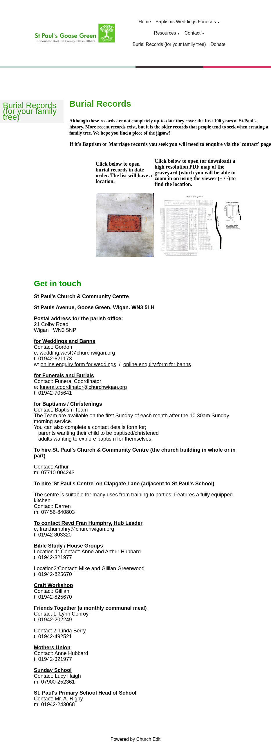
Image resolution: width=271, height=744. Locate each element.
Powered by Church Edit (136, 739)
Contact (192, 33)
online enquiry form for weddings (78, 364)
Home (144, 21)
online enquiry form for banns (157, 364)
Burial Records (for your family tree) (169, 44)
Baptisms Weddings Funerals (186, 21)
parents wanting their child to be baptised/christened (98, 433)
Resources (165, 33)
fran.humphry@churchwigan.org (77, 529)
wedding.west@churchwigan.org (77, 353)
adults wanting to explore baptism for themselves (94, 439)
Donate (218, 44)
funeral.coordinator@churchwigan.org (83, 387)
